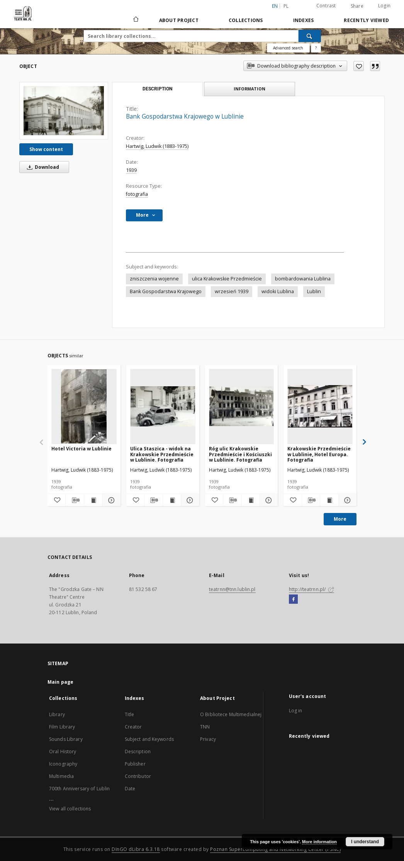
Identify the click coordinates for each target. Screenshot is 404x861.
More (340, 519)
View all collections (70, 808)
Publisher (135, 764)
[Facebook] (293, 599)
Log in (295, 710)
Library (57, 714)
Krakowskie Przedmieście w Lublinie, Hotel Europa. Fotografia (319, 454)
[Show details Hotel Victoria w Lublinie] (110, 500)
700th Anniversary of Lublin (79, 788)
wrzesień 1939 (231, 291)
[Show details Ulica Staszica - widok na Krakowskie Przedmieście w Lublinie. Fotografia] (189, 500)
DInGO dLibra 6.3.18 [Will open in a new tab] (136, 849)
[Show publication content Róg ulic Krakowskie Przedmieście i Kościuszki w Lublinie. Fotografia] (250, 500)
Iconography (63, 764)
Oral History (62, 751)
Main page (60, 682)
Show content (46, 149)
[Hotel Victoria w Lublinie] (84, 406)
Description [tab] (157, 89)
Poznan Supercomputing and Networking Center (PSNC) (275, 849)
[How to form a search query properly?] (316, 48)
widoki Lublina (277, 291)
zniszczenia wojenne (154, 278)
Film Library (62, 726)
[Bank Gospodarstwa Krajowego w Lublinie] (64, 110)
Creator (133, 726)
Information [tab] (249, 89)
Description (138, 751)
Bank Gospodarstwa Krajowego (166, 291)
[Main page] (135, 20)
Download (41, 167)
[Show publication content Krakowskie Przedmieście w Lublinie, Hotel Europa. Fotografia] (329, 500)
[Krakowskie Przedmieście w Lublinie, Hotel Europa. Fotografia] (320, 406)
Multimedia (61, 776)
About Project (179, 20)
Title (129, 714)
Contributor (138, 776)
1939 (131, 170)
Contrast (326, 5)
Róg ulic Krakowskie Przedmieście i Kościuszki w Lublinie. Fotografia (240, 454)
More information (319, 841)
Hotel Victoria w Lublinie (81, 448)
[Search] (310, 36)
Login (384, 5)
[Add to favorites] (358, 66)
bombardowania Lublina (303, 278)
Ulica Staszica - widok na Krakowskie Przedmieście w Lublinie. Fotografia (162, 454)
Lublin (314, 291)
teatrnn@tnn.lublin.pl (232, 589)
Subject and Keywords (149, 739)
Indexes (303, 20)
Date (130, 788)
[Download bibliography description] (74, 500)
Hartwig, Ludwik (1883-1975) (157, 146)
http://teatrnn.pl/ (311, 589)
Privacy (208, 739)
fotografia (137, 194)
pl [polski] (286, 5)
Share (357, 6)
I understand (365, 841)
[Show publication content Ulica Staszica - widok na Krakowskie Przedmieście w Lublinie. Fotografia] (172, 500)
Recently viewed (366, 20)
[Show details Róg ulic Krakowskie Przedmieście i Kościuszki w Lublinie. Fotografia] (268, 500)
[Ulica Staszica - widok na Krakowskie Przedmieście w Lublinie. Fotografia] (163, 406)
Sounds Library (66, 739)
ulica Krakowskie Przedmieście (227, 278)
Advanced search (288, 48)
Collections (246, 20)
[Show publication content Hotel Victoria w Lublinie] (93, 500)
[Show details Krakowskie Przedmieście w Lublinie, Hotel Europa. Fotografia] (346, 500)
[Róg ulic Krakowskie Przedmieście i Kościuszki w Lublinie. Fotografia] (241, 406)
